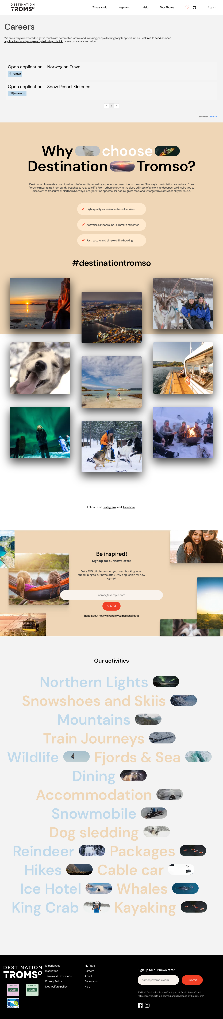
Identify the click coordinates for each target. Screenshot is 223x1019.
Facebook (129, 507)
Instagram (109, 507)
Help (145, 7)
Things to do (100, 7)
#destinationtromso (111, 262)
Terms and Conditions (58, 976)
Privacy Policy (53, 981)
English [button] (212, 7)
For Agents (91, 981)
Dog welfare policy (56, 986)
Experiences (52, 966)
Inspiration (125, 7)
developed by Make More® (190, 995)
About (88, 976)
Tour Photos (167, 7)
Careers (89, 971)
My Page (89, 966)
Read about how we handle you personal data (111, 615)
